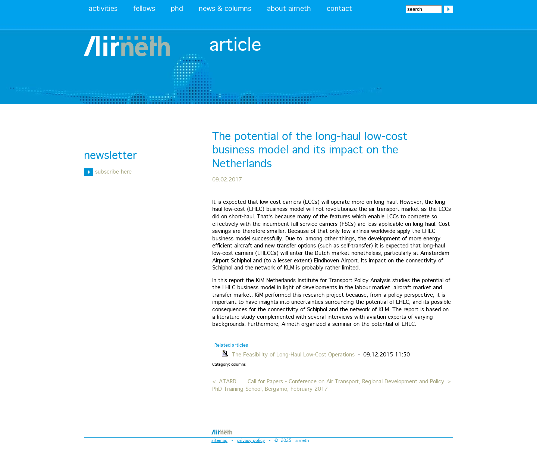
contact (339, 9)
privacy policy (251, 441)
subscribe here (108, 172)
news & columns (225, 9)
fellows (144, 9)
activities (103, 9)
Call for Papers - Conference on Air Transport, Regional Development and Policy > (349, 381)
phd (177, 9)
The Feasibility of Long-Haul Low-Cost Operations (293, 355)
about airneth (289, 9)
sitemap (219, 441)
